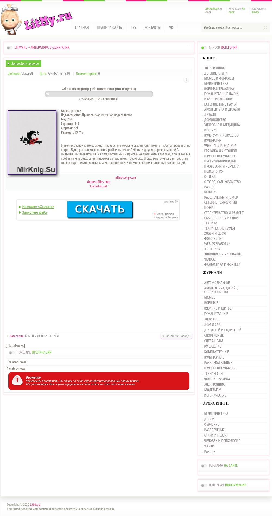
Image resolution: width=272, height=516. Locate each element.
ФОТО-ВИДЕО (214, 239)
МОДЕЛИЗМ (212, 390)
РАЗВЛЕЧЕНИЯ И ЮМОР (221, 198)
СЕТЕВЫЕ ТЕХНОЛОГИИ (220, 203)
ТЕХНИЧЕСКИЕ (214, 374)
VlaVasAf (27, 74)
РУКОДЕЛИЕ (212, 346)
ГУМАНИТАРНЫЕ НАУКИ (221, 94)
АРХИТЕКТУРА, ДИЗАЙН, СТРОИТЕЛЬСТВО (221, 290)
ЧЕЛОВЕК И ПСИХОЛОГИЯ (222, 441)
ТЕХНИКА (210, 223)
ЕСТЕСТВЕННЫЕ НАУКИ (220, 105)
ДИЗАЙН (210, 115)
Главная (82, 27)
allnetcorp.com (125, 177)
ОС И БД (210, 177)
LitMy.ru (35, 504)
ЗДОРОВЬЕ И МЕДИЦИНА (222, 125)
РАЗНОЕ (209, 187)
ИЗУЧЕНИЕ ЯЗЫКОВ (218, 99)
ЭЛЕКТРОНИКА (214, 68)
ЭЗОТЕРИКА (212, 249)
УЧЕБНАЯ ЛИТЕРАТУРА (220, 146)
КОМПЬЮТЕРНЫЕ (216, 352)
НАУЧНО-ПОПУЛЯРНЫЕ (220, 368)
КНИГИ (29, 336)
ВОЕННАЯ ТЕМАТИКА (219, 89)
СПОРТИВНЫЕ (214, 335)
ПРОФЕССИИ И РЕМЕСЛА (222, 167)
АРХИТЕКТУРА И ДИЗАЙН (222, 110)
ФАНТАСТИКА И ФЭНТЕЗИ (222, 265)
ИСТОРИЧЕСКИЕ (215, 395)
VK (171, 27)
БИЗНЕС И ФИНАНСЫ (219, 79)
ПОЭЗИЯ (209, 208)
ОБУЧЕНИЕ (211, 424)
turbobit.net (98, 186)
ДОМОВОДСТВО (215, 120)
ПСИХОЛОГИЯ (213, 172)
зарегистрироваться (69, 384)
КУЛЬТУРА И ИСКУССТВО (221, 136)
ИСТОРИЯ (210, 130)
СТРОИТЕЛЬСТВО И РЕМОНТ (224, 213)
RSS (133, 27)
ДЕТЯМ (209, 419)
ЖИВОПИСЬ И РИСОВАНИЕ (223, 254)
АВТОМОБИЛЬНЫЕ (217, 283)
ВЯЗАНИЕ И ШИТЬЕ (218, 308)
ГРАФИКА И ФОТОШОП (220, 151)
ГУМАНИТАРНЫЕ (216, 314)
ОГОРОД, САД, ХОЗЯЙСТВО (222, 182)
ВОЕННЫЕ (211, 303)
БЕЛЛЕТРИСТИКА (216, 84)
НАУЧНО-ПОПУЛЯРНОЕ (220, 156)
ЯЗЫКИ (209, 446)
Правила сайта (109, 27)
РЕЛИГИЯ (210, 192)
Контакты (152, 27)
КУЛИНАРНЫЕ (214, 357)
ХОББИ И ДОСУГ (215, 234)
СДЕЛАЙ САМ (213, 341)
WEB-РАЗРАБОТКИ (217, 244)
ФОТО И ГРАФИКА (217, 379)
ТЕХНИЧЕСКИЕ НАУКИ (219, 229)
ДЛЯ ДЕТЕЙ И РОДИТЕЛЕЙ (223, 330)
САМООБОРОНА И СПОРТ (222, 218)
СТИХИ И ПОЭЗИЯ (216, 435)
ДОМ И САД (212, 325)
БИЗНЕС (209, 297)
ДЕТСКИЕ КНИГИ (48, 336)
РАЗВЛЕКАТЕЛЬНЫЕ (218, 363)
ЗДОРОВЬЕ (211, 319)
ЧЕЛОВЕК (210, 260)
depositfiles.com (98, 182)
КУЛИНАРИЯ (213, 141)
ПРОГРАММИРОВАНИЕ (220, 161)
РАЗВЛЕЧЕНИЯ (214, 430)
